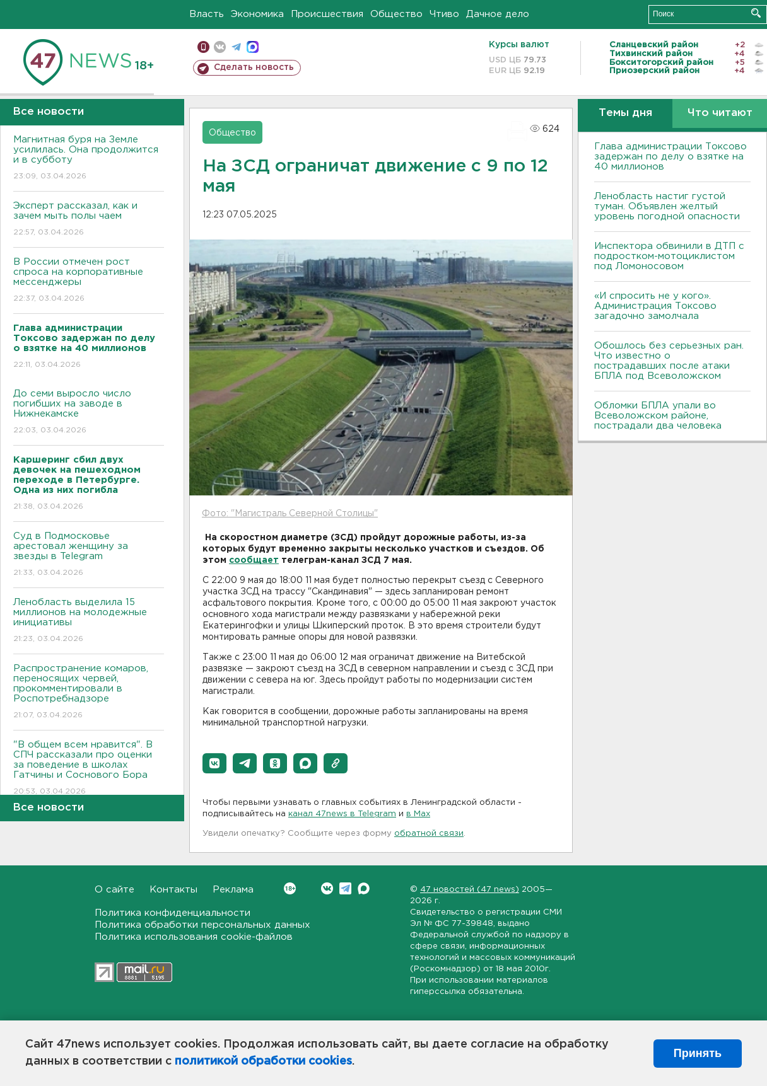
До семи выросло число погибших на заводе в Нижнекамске (88, 413)
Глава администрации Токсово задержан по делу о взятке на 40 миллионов (670, 156)
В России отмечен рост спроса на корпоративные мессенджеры (88, 281)
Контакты (173, 890)
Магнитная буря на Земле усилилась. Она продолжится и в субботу (88, 159)
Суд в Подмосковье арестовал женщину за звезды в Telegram (88, 555)
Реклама (233, 890)
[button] (214, 763)
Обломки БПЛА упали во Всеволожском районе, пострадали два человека (658, 415)
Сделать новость (254, 67)
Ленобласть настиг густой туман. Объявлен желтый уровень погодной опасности (667, 206)
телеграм (236, 47)
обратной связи (429, 833)
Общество (396, 14)
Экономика (257, 14)
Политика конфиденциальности (172, 913)
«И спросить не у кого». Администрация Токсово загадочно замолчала (655, 306)
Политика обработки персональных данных (202, 925)
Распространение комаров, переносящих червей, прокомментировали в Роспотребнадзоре (88, 692)
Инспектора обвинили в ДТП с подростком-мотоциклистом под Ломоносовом (669, 256)
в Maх (418, 814)
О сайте (114, 890)
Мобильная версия (203, 47)
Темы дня (625, 113)
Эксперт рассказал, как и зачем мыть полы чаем (88, 220)
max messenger (253, 47)
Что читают (720, 113)
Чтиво (444, 14)
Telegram (345, 888)
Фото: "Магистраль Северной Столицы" (290, 513)
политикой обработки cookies (263, 1061)
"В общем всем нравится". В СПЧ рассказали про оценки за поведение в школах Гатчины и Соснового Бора (88, 769)
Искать (756, 13)
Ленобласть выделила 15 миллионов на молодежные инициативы (88, 621)
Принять (698, 1053)
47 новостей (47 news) (469, 889)
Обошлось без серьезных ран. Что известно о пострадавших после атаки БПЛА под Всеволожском (669, 361)
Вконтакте (290, 888)
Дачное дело (497, 14)
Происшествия (327, 14)
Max (364, 888)
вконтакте (220, 47)
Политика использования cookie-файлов (194, 937)
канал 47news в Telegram (342, 814)
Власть (206, 14)
